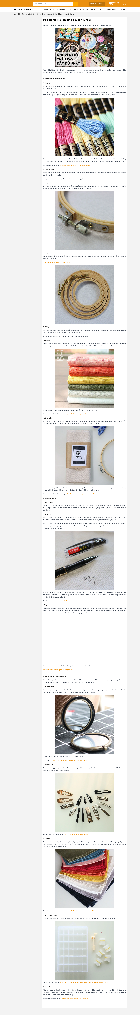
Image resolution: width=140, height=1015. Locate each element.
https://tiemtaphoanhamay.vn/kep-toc (77, 834)
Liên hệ (122, 9)
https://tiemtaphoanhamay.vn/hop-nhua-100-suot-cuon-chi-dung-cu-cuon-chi (83, 982)
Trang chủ (48, 9)
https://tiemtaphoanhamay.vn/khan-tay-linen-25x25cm (81, 911)
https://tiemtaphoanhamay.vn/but (67, 601)
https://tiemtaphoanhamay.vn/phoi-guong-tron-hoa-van (70, 760)
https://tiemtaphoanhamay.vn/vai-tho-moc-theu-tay (82, 494)
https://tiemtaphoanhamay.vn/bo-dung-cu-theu (58, 670)
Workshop (62, 9)
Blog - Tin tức (97, 9)
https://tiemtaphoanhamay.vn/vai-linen (76, 414)
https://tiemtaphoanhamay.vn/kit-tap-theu (75, 998)
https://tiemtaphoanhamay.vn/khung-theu (56, 262)
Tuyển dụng (111, 9)
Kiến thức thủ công (79, 9)
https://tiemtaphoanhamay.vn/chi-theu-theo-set (75, 165)
